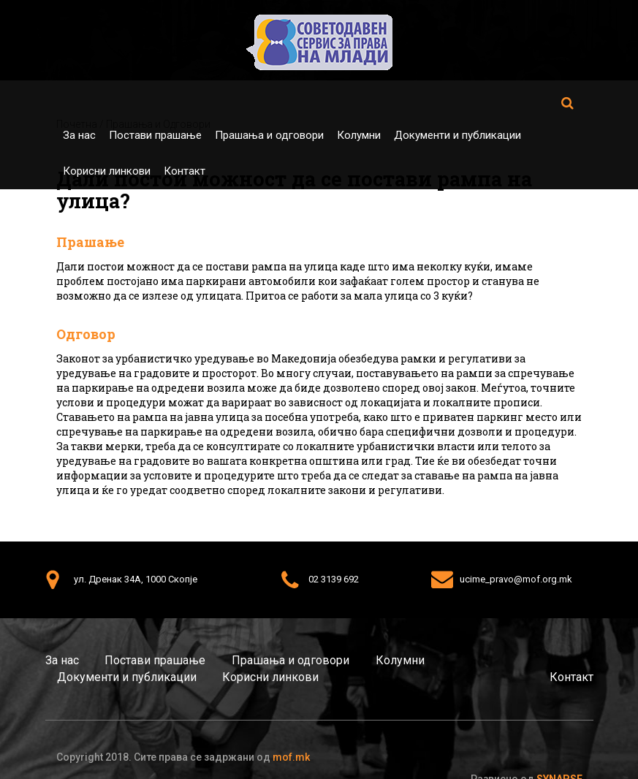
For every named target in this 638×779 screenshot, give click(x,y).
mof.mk (291, 757)
